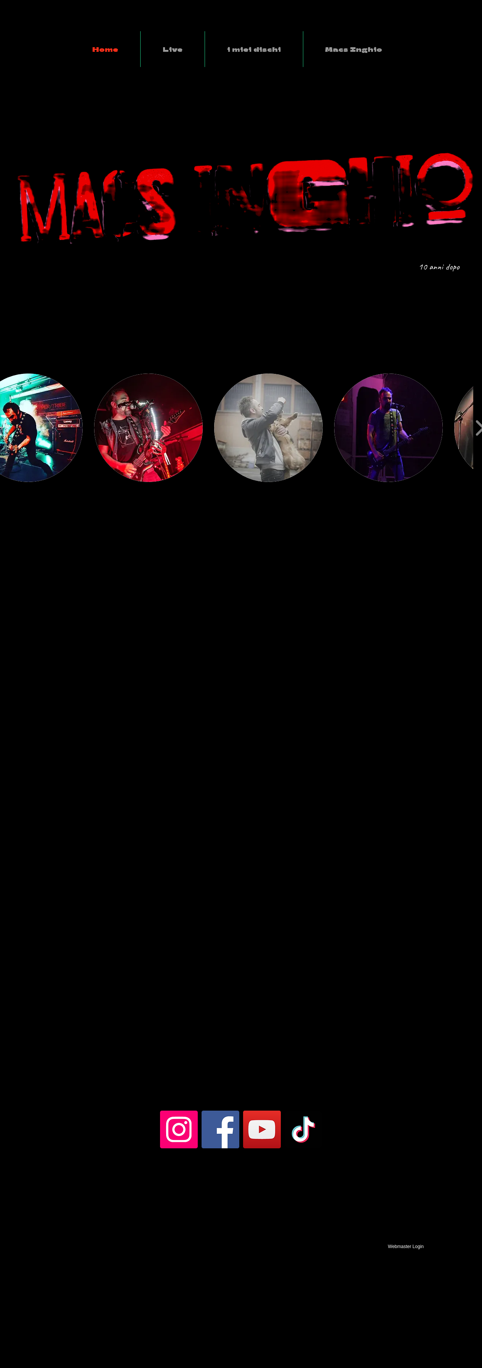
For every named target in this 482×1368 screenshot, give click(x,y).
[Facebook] (220, 1129)
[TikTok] (303, 1129)
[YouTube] (262, 1129)
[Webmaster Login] (406, 1246)
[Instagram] (179, 1129)
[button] (148, 428)
